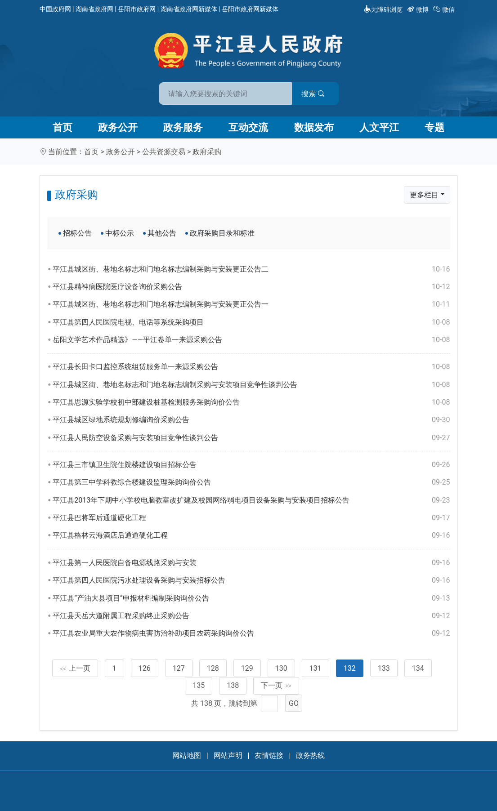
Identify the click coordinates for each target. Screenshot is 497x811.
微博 (418, 9)
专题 (434, 127)
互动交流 (248, 127)
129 (247, 668)
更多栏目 (424, 195)
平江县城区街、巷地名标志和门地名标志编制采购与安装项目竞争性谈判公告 (251, 384)
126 (145, 668)
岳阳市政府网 (137, 9)
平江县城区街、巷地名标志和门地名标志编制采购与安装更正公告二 (251, 269)
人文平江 (379, 127)
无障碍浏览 (383, 9)
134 (418, 668)
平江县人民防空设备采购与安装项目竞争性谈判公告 (251, 437)
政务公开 (118, 127)
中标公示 (119, 233)
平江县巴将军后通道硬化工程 (251, 517)
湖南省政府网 (94, 9)
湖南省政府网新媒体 (189, 9)
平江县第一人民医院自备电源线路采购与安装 (251, 562)
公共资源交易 (163, 151)
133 (384, 668)
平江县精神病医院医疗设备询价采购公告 (251, 286)
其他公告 (162, 233)
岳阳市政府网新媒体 (250, 9)
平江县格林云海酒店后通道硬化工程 (251, 535)
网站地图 (186, 755)
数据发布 (314, 127)
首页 (62, 127)
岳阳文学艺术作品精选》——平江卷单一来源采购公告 (251, 339)
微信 (444, 9)
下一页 (276, 685)
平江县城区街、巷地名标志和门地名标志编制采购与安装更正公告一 (251, 304)
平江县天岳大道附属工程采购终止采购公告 (251, 615)
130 (281, 668)
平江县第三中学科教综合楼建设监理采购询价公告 (251, 482)
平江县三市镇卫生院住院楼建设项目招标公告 (251, 464)
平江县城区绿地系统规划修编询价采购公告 (251, 419)
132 (350, 668)
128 (213, 668)
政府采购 (207, 151)
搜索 (313, 93)
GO (294, 703)
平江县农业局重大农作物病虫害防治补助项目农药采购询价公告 (251, 633)
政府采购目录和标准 (222, 233)
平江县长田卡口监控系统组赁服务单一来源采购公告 (251, 366)
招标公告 (77, 233)
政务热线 (310, 755)
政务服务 (183, 127)
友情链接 (269, 755)
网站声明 (228, 755)
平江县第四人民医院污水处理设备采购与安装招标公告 (251, 580)
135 (199, 685)
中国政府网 (55, 9)
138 (233, 685)
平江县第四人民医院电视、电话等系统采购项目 (251, 322)
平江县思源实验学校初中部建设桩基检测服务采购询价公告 (251, 402)
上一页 (75, 668)
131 (315, 668)
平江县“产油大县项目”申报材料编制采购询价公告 (251, 598)
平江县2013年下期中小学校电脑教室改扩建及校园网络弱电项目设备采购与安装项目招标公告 (251, 500)
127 (179, 668)
